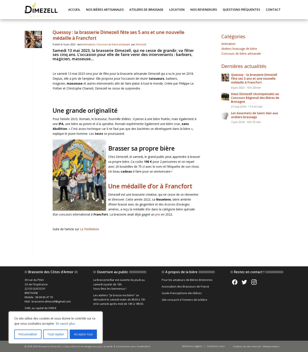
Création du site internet (247, 346)
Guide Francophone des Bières (182, 293)
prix (157, 214)
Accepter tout (83, 334)
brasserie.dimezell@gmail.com (51, 301)
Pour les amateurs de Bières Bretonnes (187, 280)
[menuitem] (74, 9)
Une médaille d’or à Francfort (150, 186)
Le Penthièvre (89, 229)
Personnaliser (27, 334)
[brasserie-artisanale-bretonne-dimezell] (41, 9)
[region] (56, 327)
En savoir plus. (66, 323)
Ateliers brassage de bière (239, 49)
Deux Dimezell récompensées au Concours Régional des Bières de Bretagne (255, 98)
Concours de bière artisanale (113, 44)
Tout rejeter (55, 334)
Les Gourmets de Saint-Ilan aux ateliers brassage (254, 115)
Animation (89, 44)
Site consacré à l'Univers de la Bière (184, 300)
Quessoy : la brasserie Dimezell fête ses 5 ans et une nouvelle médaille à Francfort (118, 35)
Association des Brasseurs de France (185, 286)
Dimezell (141, 44)
